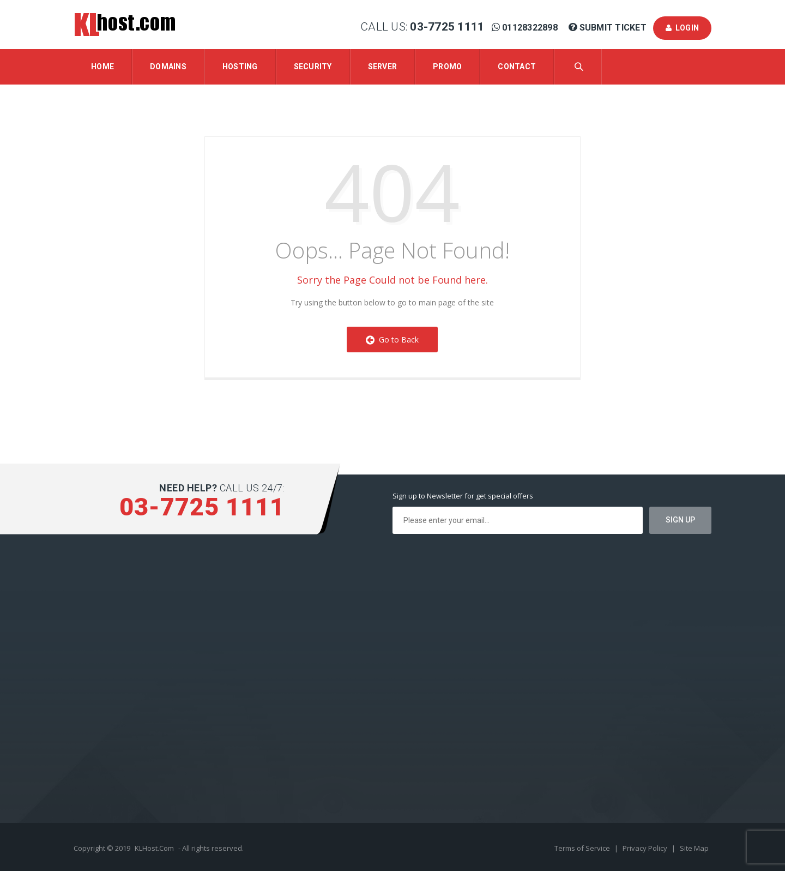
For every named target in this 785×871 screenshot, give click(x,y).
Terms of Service (583, 848)
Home (102, 66)
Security (313, 66)
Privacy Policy (646, 848)
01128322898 (526, 27)
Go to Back (392, 339)
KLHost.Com (154, 848)
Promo (447, 66)
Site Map (694, 848)
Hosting (240, 66)
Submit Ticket (609, 27)
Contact (517, 66)
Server (382, 66)
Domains (168, 66)
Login (682, 27)
